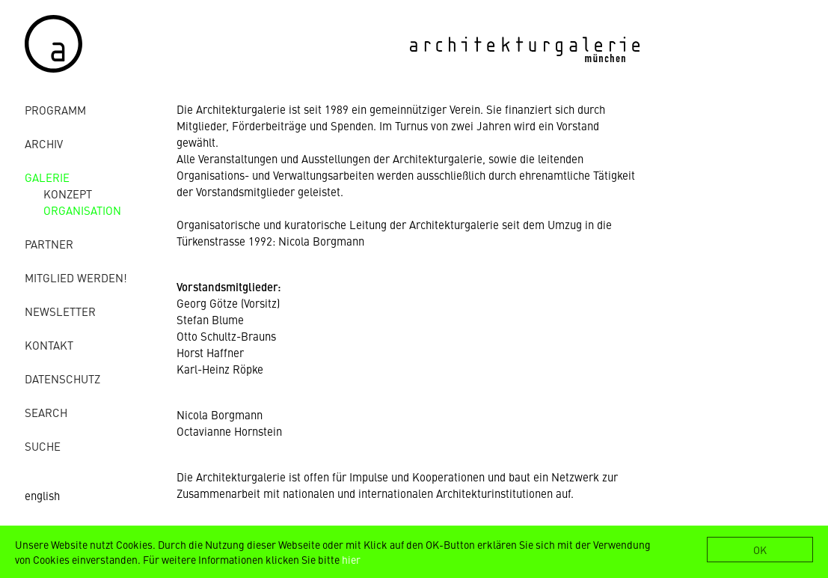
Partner (49, 244)
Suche (43, 446)
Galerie (47, 177)
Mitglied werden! (76, 277)
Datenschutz (62, 378)
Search (46, 412)
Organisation (82, 210)
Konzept (67, 193)
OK (760, 549)
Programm (55, 110)
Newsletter (60, 311)
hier (351, 559)
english (42, 495)
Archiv (44, 143)
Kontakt (49, 345)
